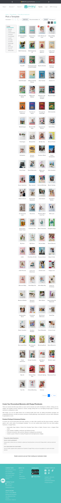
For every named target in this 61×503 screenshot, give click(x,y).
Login (46, 7)
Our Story (21, 470)
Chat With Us (9, 484)
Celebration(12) (11, 32)
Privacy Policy (22, 476)
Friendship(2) (11, 36)
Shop (4, 7)
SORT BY (25, 19)
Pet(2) (9, 45)
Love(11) (10, 38)
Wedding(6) (10, 43)
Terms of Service (22, 478)
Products (21, 472)
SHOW (46, 19)
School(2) (10, 39)
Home (7, 14)
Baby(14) (10, 29)
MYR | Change (53, 7)
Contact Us (13, 499)
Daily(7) (9, 31)
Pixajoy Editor (36, 476)
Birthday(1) (10, 47)
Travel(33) (10, 41)
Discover (11, 7)
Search (19, 7)
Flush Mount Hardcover (24, 14)
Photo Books (13, 14)
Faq (20, 474)
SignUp (40, 7)
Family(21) (10, 34)
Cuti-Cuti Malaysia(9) (10, 49)
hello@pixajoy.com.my (10, 487)
